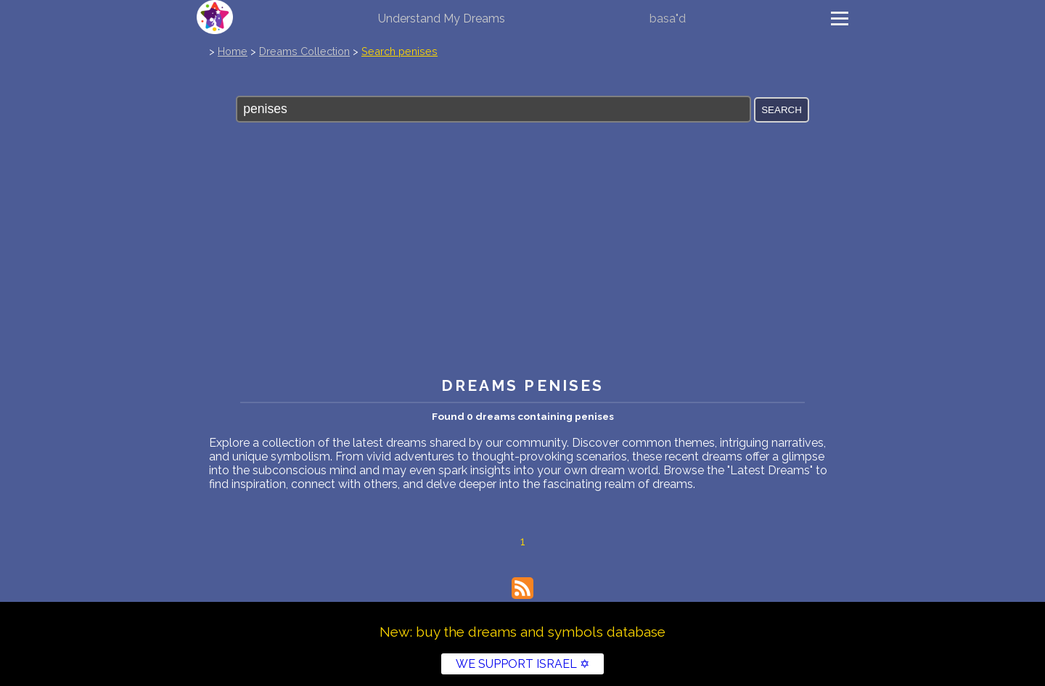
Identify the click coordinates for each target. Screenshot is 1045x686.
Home (232, 51)
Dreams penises (523, 385)
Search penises (399, 51)
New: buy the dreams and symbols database (522, 632)
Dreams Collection (304, 51)
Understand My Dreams (441, 18)
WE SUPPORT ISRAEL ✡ (522, 664)
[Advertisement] (522, 260)
